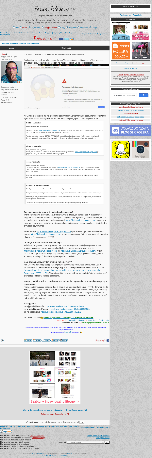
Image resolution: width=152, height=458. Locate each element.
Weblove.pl (40, 453)
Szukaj (23, 28)
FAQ (16, 28)
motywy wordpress (130, 68)
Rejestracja (82, 28)
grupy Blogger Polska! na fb (98, 320)
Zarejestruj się (125, 15)
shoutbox (64, 455)
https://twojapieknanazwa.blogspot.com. (78, 251)
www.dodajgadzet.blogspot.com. (69, 167)
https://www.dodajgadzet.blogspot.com (54, 231)
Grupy (61, 28)
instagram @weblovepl (130, 113)
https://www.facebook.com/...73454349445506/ (69, 309)
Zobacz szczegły (37, 435)
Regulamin (71, 28)
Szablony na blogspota (124, 63)
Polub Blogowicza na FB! (76, 410)
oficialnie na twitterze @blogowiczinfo (131, 110)
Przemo (69, 453)
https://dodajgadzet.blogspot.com (45, 234)
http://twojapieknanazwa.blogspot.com (40, 251)
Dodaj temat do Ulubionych (98, 435)
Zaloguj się (59, 410)
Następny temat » (103, 34)
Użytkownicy (34, 28)
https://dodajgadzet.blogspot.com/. (81, 220)
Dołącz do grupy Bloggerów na (55, 414)
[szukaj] (124, 95)
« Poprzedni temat (88, 34)
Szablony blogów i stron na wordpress (130, 74)
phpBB (33, 453)
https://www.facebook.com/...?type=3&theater (65, 306)
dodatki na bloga (137, 120)
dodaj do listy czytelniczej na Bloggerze (130, 117)
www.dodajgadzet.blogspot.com (50, 130)
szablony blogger (139, 63)
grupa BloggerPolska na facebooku (130, 107)
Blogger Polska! (49, 28)
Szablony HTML (124, 120)
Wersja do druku (103, 438)
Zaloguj (93, 28)
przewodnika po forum (75, 320)
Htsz (3, 54)
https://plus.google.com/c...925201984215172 (61, 312)
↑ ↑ (49, 455)
